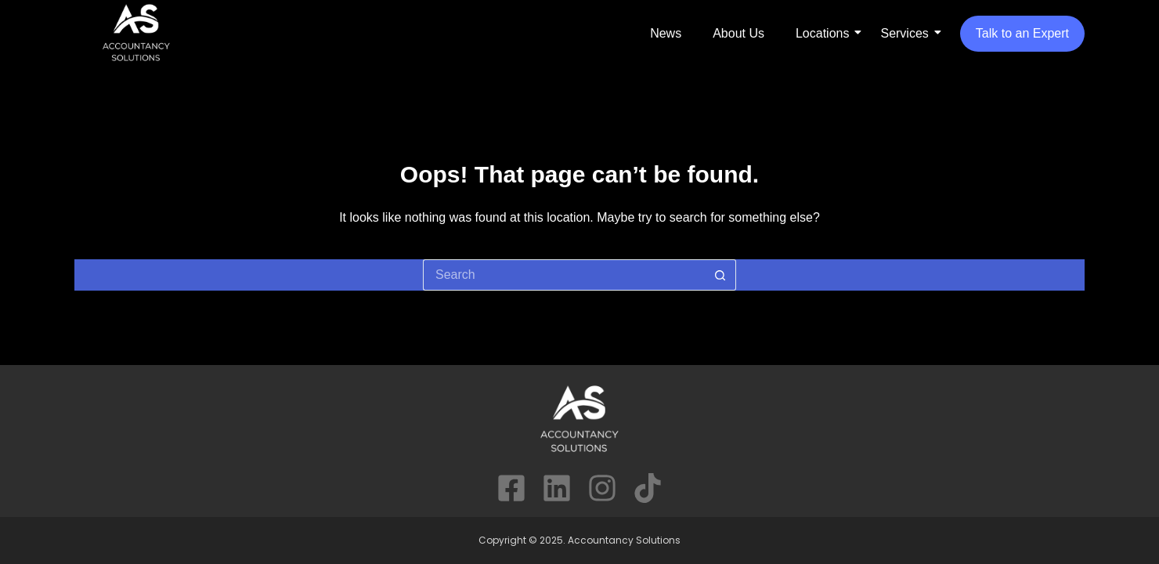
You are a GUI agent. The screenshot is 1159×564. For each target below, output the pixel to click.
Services (904, 33)
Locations (823, 33)
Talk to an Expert (1022, 33)
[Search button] (720, 275)
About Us (738, 33)
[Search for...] (564, 275)
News (665, 33)
